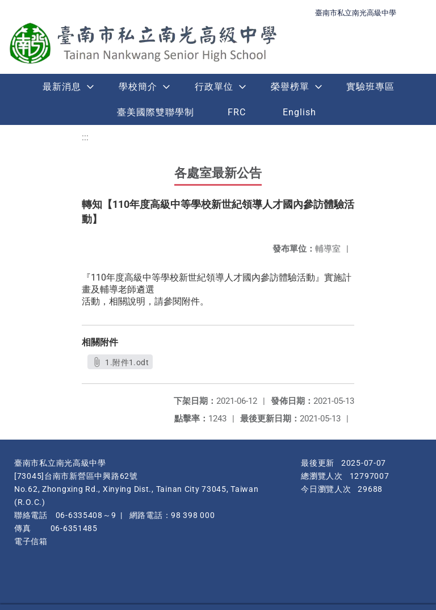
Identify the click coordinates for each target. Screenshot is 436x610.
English (299, 112)
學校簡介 (138, 86)
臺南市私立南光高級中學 (355, 13)
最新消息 (62, 86)
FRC (237, 112)
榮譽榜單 (290, 86)
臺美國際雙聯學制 (155, 112)
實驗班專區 (370, 86)
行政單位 (214, 86)
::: (85, 137)
